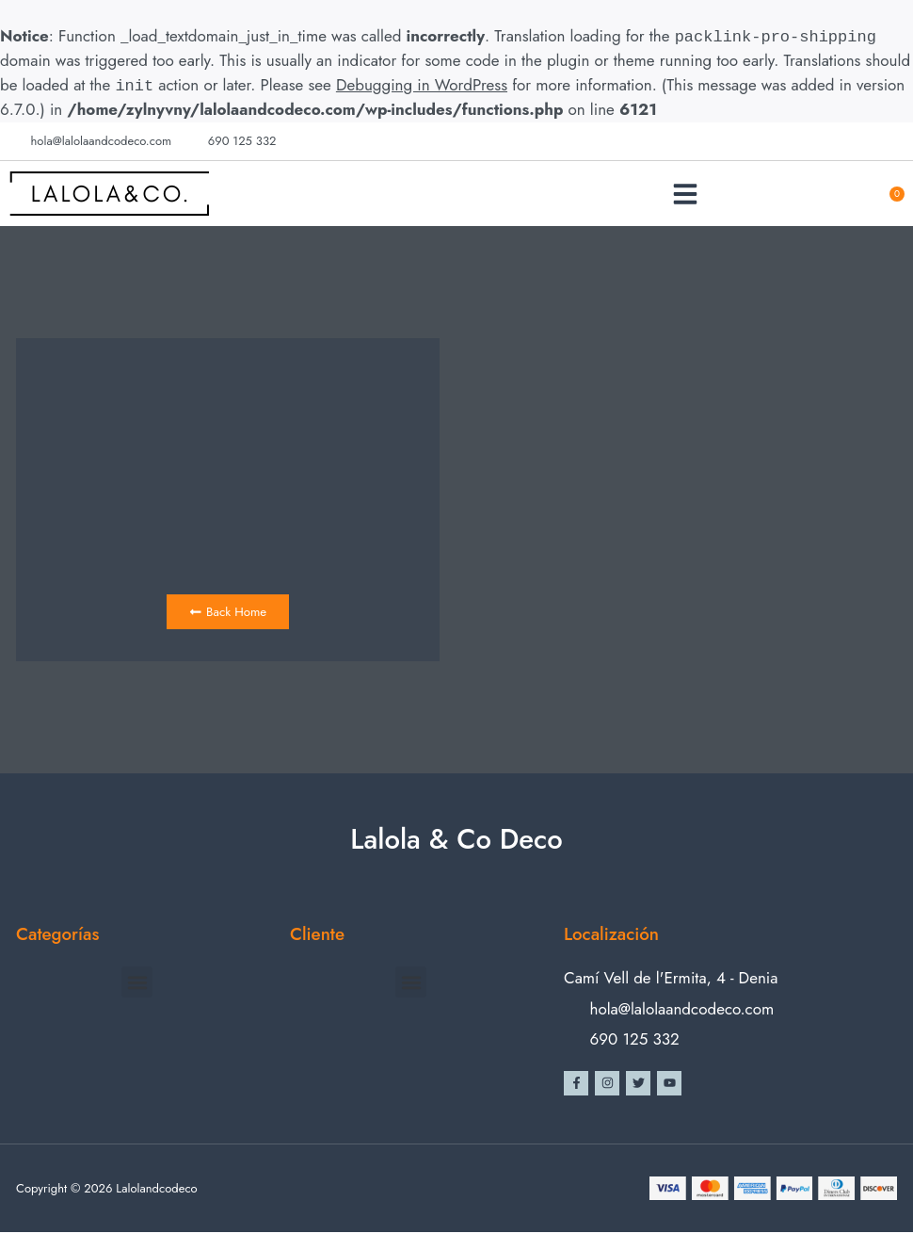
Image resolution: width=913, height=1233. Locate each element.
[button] (685, 194)
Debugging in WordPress (421, 85)
